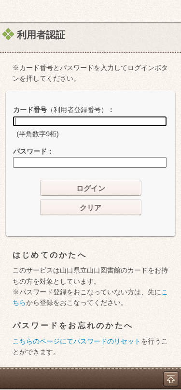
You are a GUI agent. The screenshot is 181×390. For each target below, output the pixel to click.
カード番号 (60, 110)
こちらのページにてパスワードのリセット (77, 341)
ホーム (10, 11)
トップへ (171, 379)
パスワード (30, 151)
